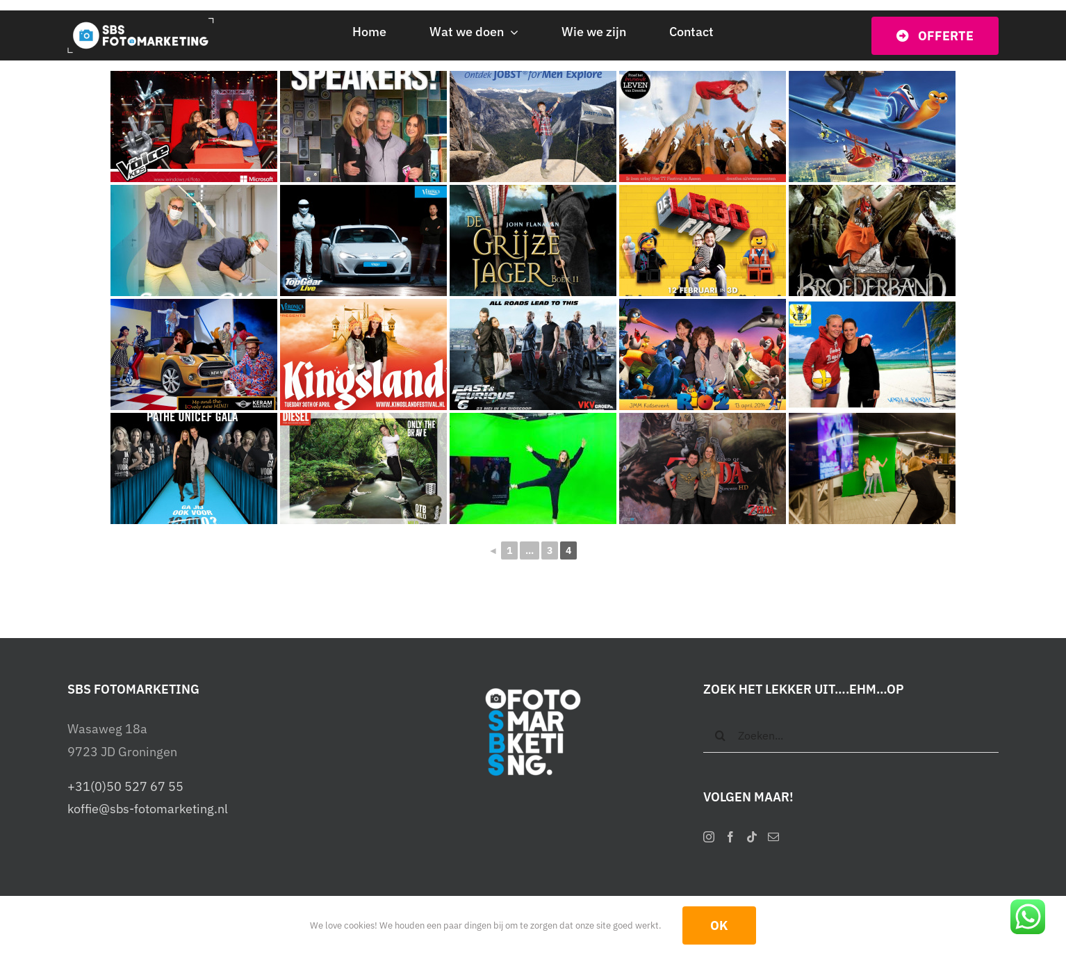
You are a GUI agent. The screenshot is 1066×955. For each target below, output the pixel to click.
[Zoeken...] (851, 735)
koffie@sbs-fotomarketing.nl (147, 809)
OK (719, 925)
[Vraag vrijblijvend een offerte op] (935, 36)
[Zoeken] (720, 735)
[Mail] (773, 836)
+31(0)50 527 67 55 (125, 786)
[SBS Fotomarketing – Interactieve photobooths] (145, 23)
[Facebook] (730, 836)
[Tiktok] (751, 836)
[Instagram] (708, 836)
